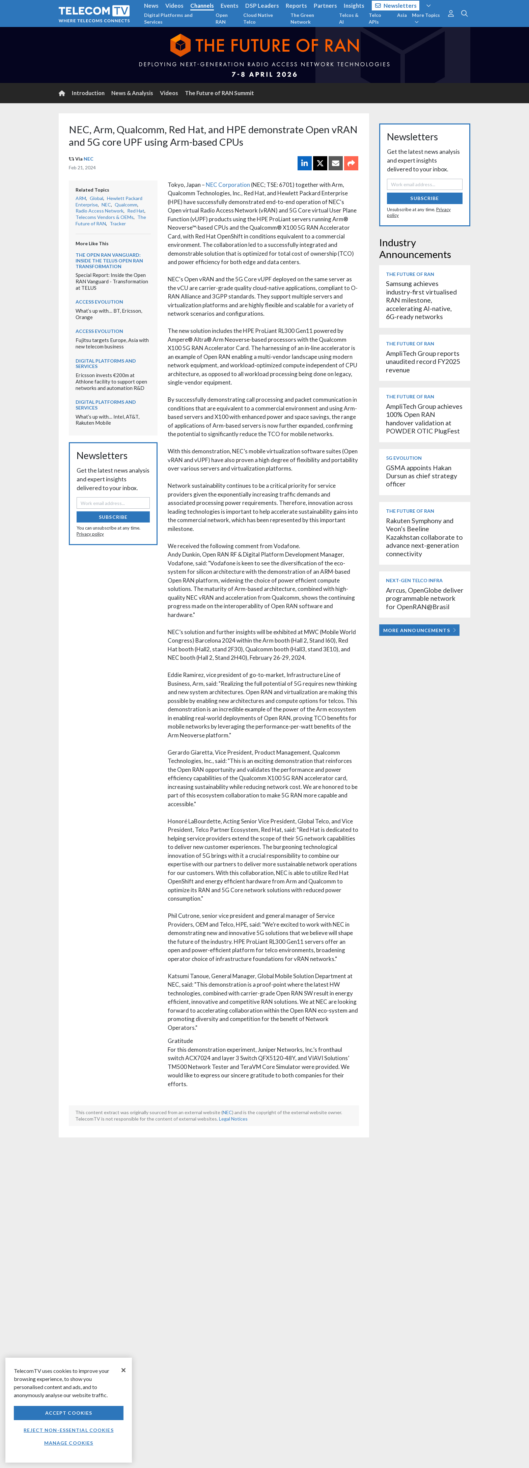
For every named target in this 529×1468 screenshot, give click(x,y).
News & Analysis (132, 92)
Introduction (88, 92)
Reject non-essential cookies (68, 1430)
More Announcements (419, 630)
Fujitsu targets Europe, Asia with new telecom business (112, 343)
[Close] (123, 1370)
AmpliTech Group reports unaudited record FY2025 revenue (423, 361)
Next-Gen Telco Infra (414, 580)
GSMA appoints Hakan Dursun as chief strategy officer (421, 476)
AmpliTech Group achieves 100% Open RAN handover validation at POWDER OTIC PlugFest (424, 418)
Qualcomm (126, 204)
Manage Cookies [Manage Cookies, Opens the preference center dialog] (68, 1443)
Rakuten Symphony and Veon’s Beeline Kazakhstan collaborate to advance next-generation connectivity (424, 537)
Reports (296, 5)
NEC (88, 159)
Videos (174, 5)
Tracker (118, 223)
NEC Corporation (228, 184)
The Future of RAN (410, 274)
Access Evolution (99, 302)
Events (230, 5)
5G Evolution (404, 458)
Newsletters (396, 5)
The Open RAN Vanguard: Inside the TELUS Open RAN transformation (109, 260)
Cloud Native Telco (258, 18)
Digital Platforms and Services (168, 18)
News (151, 5)
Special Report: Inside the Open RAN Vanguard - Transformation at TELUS (112, 281)
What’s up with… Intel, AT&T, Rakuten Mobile (107, 420)
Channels (202, 5)
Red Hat (135, 211)
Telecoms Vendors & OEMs (105, 217)
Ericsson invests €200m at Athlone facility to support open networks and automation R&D (111, 381)
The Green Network (302, 18)
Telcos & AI (349, 18)
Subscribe (113, 517)
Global (96, 198)
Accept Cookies (68, 1413)
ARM (81, 198)
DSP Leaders (262, 5)
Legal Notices (233, 1119)
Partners (325, 5)
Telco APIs (375, 18)
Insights (354, 5)
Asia (402, 15)
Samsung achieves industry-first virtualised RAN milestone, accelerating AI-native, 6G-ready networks (421, 300)
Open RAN (222, 18)
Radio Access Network (99, 211)
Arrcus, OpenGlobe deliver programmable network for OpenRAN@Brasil (425, 598)
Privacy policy (90, 534)
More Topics (426, 18)
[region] (68, 1410)
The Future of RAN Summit (219, 92)
